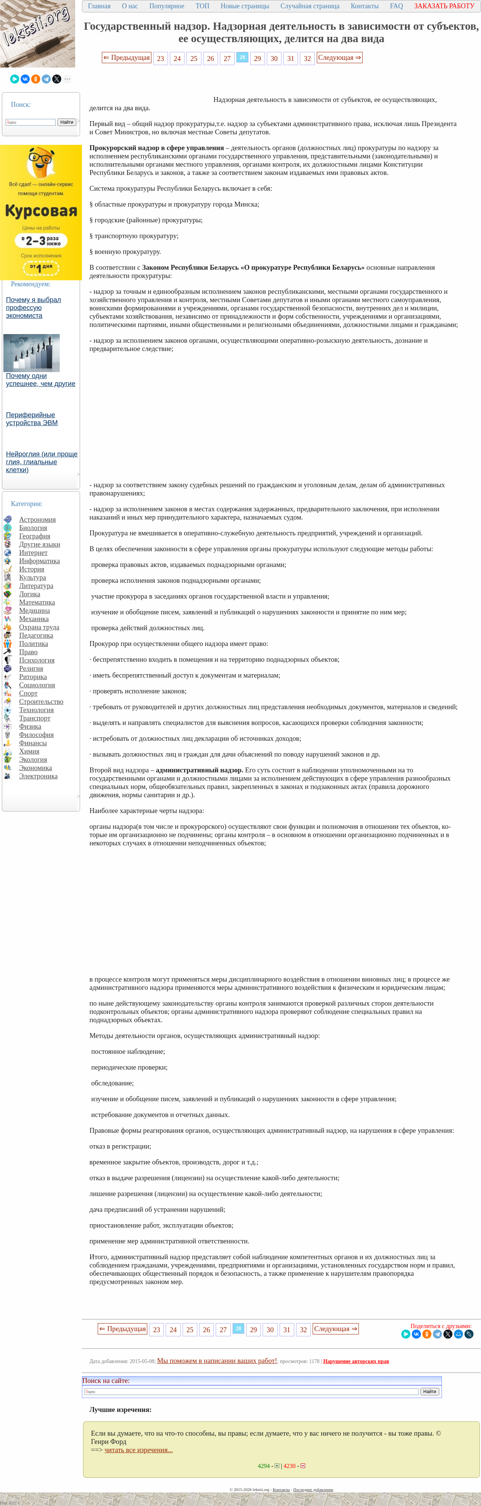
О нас (130, 6)
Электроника (38, 776)
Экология (33, 759)
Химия (29, 751)
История (31, 569)
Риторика (33, 677)
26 (210, 58)
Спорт (28, 693)
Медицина (34, 610)
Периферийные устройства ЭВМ (32, 419)
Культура (32, 577)
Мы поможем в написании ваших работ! (217, 1361)
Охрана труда (39, 627)
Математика (37, 602)
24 (177, 58)
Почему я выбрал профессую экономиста (33, 307)
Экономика (35, 768)
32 (307, 58)
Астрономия (37, 519)
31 (291, 58)
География (34, 536)
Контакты (364, 6)
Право (28, 652)
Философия (36, 735)
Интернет (33, 552)
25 (194, 58)
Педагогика (36, 635)
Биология (33, 528)
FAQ (396, 6)
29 (257, 58)
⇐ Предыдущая (126, 57)
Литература (36, 586)
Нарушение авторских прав (356, 1361)
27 (227, 58)
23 (160, 58)
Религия (31, 668)
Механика (34, 619)
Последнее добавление (313, 1489)
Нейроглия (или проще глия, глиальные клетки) (42, 462)
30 (274, 58)
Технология (36, 710)
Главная (99, 6)
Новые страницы (245, 6)
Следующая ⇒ (339, 57)
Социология (37, 685)
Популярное (167, 6)
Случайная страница (309, 6)
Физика (30, 726)
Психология (36, 660)
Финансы (33, 743)
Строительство (41, 701)
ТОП (203, 6)
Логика (29, 594)
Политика (33, 643)
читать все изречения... (138, 1450)
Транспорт (34, 718)
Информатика (39, 561)
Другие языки (39, 544)
